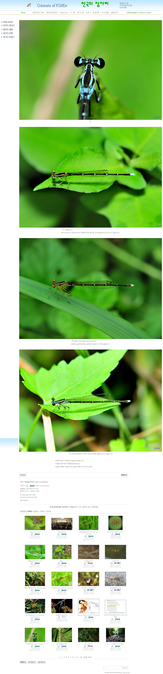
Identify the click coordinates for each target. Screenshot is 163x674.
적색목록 (123, 8)
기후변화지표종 (125, 5)
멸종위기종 (123, 3)
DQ (129, 672)
